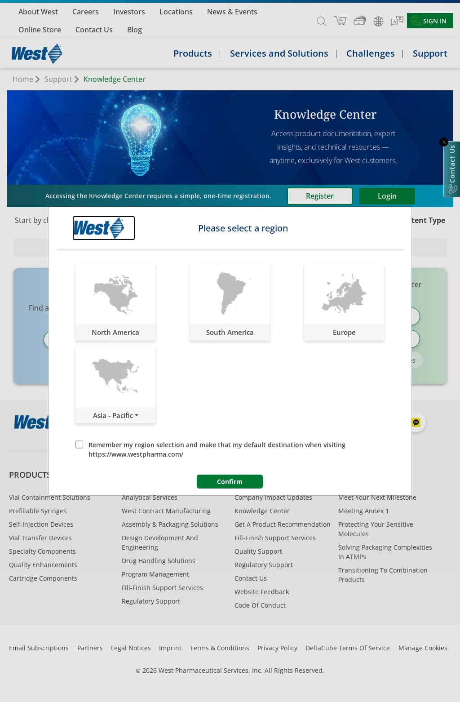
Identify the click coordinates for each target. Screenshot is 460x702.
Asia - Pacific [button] (113, 415)
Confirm (230, 481)
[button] (115, 302)
